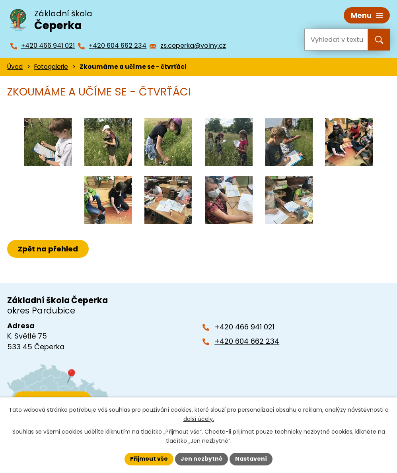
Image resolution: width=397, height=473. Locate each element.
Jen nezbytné (201, 459)
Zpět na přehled (48, 249)
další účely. (198, 419)
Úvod (15, 66)
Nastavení (251, 459)
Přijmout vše (149, 459)
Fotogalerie (51, 66)
